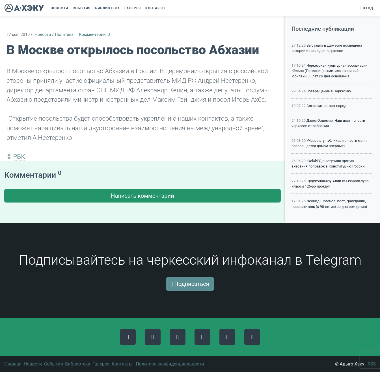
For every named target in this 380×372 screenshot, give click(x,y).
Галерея (100, 364)
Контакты (122, 364)
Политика (64, 34)
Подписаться (190, 283)
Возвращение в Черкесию (328, 91)
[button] (171, 8)
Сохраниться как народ (326, 106)
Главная (12, 364)
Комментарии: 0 (94, 34)
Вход (366, 8)
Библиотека (77, 364)
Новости (43, 34)
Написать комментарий (142, 195)
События (53, 364)
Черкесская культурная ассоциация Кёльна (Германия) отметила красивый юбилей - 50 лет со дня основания (330, 70)
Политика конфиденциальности (170, 364)
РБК (19, 156)
